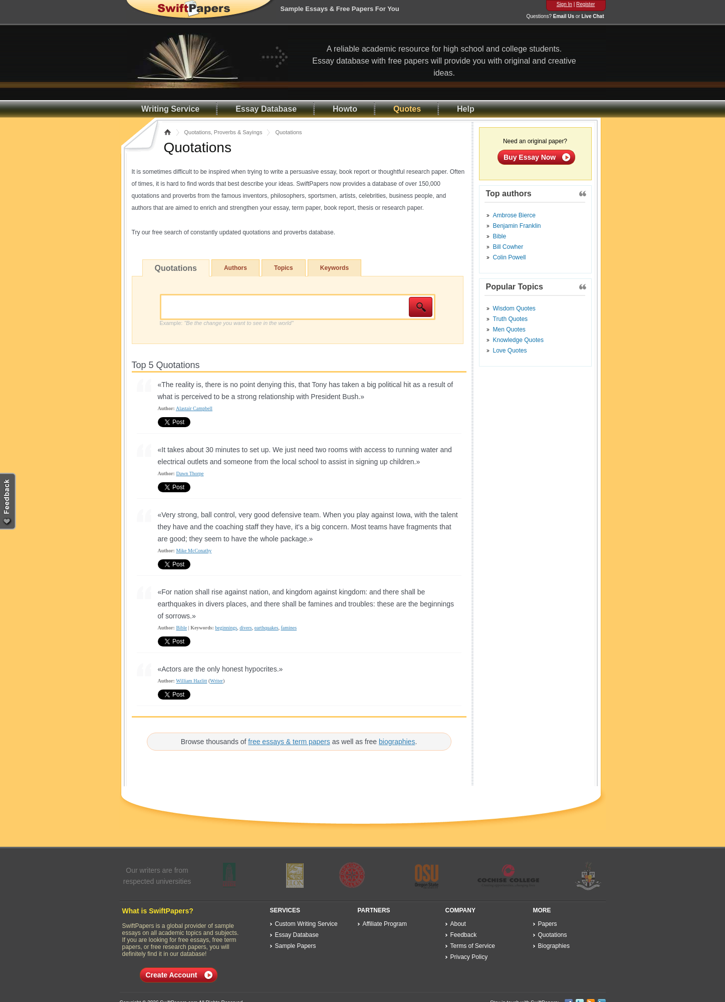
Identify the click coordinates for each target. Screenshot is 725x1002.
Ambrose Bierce (514, 215)
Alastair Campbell (194, 408)
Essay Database (266, 109)
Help (465, 109)
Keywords (334, 267)
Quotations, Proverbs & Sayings (223, 132)
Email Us (563, 16)
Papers (547, 923)
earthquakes (267, 627)
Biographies (554, 945)
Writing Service (170, 109)
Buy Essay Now (530, 157)
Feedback (463, 934)
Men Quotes (509, 329)
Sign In (564, 4)
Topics (283, 267)
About (458, 923)
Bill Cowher (508, 246)
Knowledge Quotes (518, 340)
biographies (397, 742)
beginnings (226, 627)
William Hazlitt (191, 681)
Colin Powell (509, 257)
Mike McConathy (193, 550)
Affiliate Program (385, 923)
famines (289, 627)
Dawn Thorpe (189, 473)
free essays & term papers (289, 742)
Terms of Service (472, 945)
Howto (345, 109)
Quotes (407, 109)
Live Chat (592, 16)
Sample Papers (295, 945)
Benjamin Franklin (517, 225)
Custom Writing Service (306, 923)
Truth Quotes (510, 318)
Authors (235, 267)
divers (245, 627)
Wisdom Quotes (514, 308)
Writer (216, 681)
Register (585, 4)
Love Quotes (510, 350)
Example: (227, 323)
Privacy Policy (469, 956)
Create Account (171, 975)
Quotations (176, 268)
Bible (181, 627)
